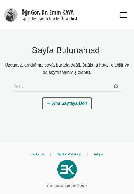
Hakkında (37, 154)
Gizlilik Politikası (68, 154)
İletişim (98, 154)
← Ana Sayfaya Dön (67, 103)
